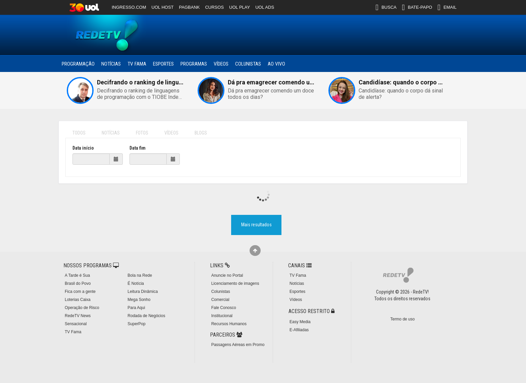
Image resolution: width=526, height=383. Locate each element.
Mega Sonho (138, 299)
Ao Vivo (276, 64)
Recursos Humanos (229, 323)
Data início (83, 148)
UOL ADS (264, 7)
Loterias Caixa (78, 299)
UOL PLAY (239, 7)
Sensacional (76, 323)
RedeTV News (78, 315)
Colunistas (248, 64)
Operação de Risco (82, 307)
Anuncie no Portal (227, 275)
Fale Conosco (223, 307)
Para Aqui (136, 307)
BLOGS (201, 133)
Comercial (220, 299)
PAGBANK (189, 7)
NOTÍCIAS (111, 133)
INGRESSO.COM (129, 7)
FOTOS (142, 133)
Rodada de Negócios (146, 315)
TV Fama (136, 64)
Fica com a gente (80, 291)
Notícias (111, 64)
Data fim (137, 148)
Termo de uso (402, 319)
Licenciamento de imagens (235, 283)
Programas (193, 64)
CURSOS (214, 7)
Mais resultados (256, 224)
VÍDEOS (171, 133)
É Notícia (135, 283)
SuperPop (136, 323)
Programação (78, 64)
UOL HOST (163, 7)
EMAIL (447, 7)
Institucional (221, 315)
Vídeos (221, 64)
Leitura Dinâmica (142, 291)
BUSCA (386, 7)
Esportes (163, 64)
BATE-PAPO (417, 7)
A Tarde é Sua (77, 275)
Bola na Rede (139, 275)
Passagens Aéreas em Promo (238, 344)
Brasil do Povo (78, 283)
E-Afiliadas (299, 330)
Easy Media (300, 321)
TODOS (79, 133)
